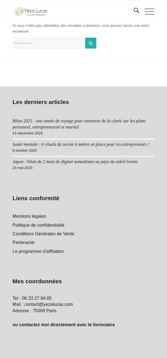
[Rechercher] (133, 11)
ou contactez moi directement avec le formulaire (64, 324)
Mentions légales (29, 216)
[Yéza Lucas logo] (69, 11)
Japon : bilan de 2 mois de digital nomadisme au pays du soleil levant (75, 161)
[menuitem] (133, 11)
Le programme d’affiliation (38, 251)
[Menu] (146, 11)
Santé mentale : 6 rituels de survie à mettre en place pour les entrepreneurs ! (81, 144)
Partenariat (23, 242)
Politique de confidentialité (39, 225)
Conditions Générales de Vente (43, 233)
